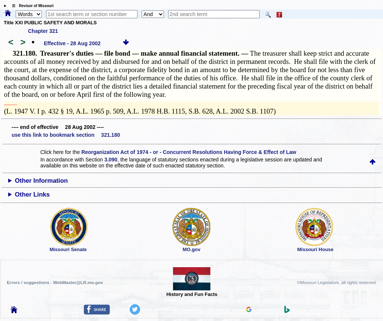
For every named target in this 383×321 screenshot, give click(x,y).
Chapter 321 (43, 31)
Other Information (41, 180)
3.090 (110, 160)
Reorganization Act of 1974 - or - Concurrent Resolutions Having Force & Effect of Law (188, 152)
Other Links (32, 194)
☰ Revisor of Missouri (31, 6)
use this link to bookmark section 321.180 (66, 135)
